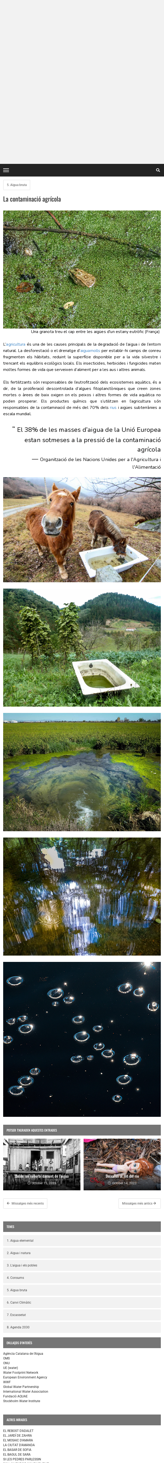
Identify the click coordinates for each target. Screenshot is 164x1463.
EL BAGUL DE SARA (17, 1295)
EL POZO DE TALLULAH (19, 1336)
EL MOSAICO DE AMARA (20, 1341)
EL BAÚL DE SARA (15, 1360)
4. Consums (15, 1119)
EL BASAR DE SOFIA (17, 1291)
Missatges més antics (139, 1044)
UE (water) (10, 1209)
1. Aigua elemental (20, 1081)
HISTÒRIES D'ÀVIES (16, 1310)
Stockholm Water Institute (21, 1242)
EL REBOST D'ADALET (18, 1272)
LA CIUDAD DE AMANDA (20, 1346)
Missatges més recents (25, 1044)
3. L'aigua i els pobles (22, 1106)
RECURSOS (11, 1430)
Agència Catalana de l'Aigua (23, 1194)
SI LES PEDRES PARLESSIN (22, 1300)
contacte (12, 1457)
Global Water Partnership (21, 1228)
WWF (7, 1223)
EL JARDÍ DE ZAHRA (17, 1276)
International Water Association (25, 1232)
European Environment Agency (25, 1218)
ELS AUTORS (12, 1435)
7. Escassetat (16, 1156)
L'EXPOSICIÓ (12, 1425)
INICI (6, 1416)
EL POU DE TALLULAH (19, 1420)
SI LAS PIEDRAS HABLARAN (23, 1355)
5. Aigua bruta (17, 26)
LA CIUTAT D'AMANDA (19, 1286)
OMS (6, 1199)
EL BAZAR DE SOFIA (17, 1350)
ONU (6, 1204)
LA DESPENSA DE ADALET (22, 1331)
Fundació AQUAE (15, 1237)
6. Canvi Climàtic (19, 1143)
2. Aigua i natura (19, 1094)
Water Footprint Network (20, 1213)
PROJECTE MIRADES (18, 1439)
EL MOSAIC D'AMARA (18, 1281)
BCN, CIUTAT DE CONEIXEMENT (26, 1305)
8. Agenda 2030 (18, 1168)
